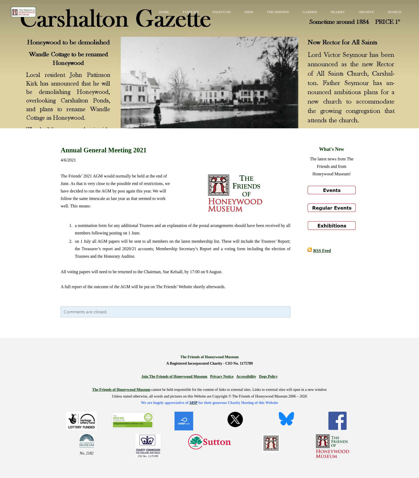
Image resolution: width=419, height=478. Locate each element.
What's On (221, 12)
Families (191, 12)
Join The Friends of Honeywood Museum (174, 377)
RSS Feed (322, 250)
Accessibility (246, 377)
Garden (309, 12)
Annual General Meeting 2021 (104, 150)
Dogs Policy (268, 377)
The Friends (278, 12)
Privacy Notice (221, 377)
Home (164, 12)
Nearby (338, 12)
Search (394, 12)
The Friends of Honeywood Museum (121, 390)
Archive (366, 12)
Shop (248, 12)
